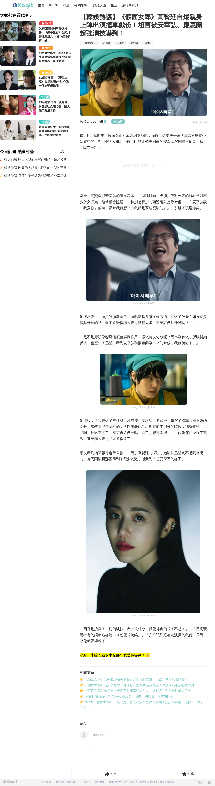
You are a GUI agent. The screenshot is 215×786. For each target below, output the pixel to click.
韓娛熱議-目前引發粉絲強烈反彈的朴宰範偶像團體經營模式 (38, 175)
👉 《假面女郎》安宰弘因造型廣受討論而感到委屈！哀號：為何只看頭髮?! (134, 679)
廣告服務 (99, 782)
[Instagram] (210, 782)
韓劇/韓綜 (81, 5)
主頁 (41, 5)
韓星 (66, 5)
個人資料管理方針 (65, 782)
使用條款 (46, 782)
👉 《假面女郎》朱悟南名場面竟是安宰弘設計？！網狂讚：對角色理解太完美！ (137, 690)
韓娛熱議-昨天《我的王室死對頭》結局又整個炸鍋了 (38, 159)
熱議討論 (99, 5)
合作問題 (85, 782)
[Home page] (23, 6)
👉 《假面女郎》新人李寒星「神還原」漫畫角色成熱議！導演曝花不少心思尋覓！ (139, 685)
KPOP (53, 5)
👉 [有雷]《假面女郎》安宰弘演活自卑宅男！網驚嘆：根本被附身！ (128, 696)
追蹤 (118, 121)
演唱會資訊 (130, 5)
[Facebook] (200, 782)
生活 (114, 5)
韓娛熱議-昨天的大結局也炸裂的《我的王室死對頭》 (38, 167)
